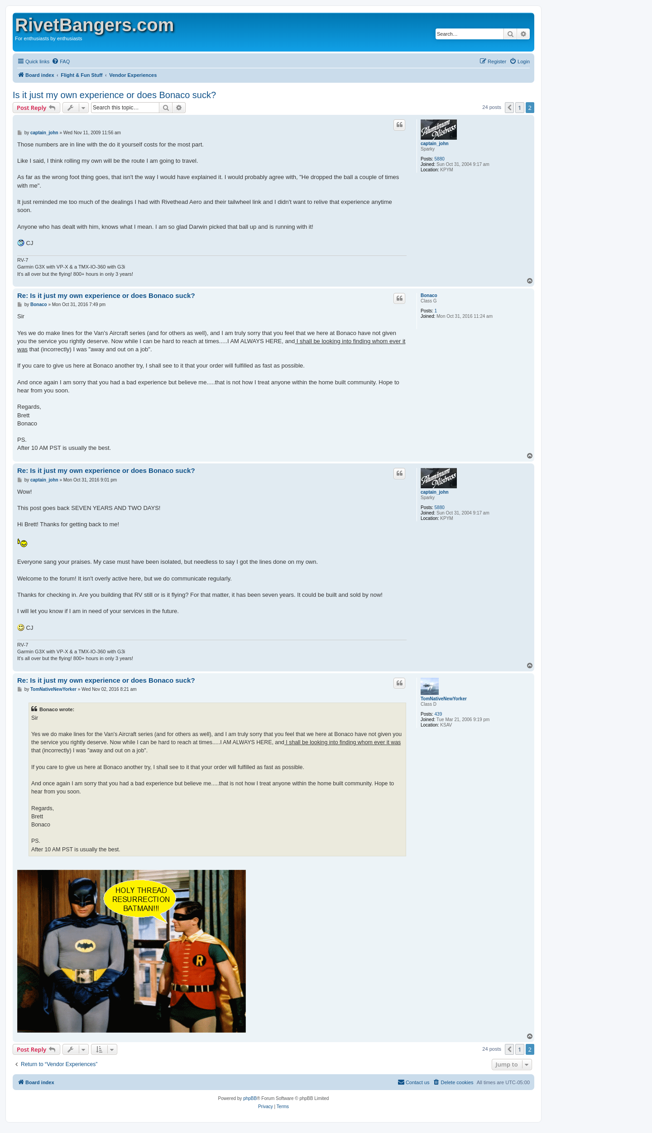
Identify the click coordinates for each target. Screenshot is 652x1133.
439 (438, 714)
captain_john (435, 143)
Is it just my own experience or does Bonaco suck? (114, 95)
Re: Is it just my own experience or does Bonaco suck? (106, 295)
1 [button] (519, 108)
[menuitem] (61, 61)
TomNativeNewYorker (444, 698)
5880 (440, 158)
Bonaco (429, 295)
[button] (509, 107)
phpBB (250, 1098)
